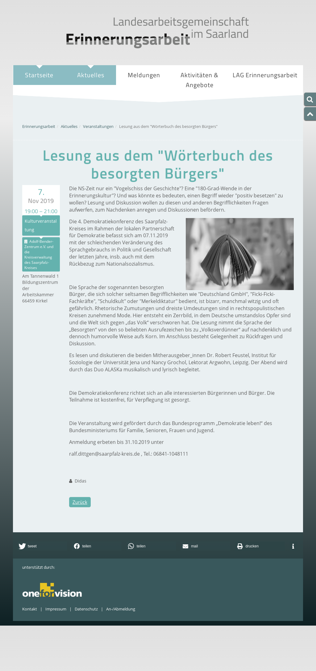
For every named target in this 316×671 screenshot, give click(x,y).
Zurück (80, 520)
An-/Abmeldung (120, 609)
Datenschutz (86, 609)
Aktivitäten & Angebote (199, 80)
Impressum (55, 609)
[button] (42, 546)
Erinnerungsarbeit (38, 126)
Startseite (39, 75)
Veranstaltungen (98, 126)
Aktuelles (90, 75)
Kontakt (29, 609)
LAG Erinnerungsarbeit (265, 75)
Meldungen (144, 75)
